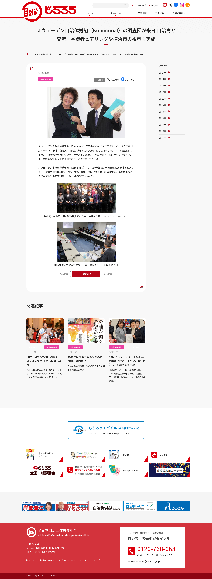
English (154, 5)
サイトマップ (140, 5)
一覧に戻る (86, 273)
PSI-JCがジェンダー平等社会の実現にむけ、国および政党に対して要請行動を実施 (127, 360)
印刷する (99, 79)
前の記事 (64, 273)
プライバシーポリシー (71, 560)
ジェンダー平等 (133, 347)
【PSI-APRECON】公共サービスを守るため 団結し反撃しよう (44, 360)
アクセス (33, 560)
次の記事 (108, 273)
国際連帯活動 (46, 54)
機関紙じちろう (35, 347)
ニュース (34, 54)
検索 (125, 5)
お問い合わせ (49, 560)
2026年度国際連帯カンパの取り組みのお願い (85, 358)
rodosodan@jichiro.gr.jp (145, 560)
